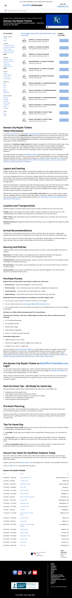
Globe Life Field (24, 493)
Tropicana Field (24, 506)
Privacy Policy (55, 578)
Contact (53, 580)
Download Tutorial (57, 575)
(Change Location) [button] (61, 34)
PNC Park (23, 545)
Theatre (53, 568)
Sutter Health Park (25, 477)
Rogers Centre (24, 532)
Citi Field (22, 510)
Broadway (54, 569)
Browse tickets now (26, 462)
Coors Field (23, 521)
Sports (53, 565)
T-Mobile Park (24, 481)
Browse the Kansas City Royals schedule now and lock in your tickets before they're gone (35, 355)
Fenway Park (23, 539)
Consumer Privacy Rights (58, 579)
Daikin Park (23, 542)
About (53, 572)
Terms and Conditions (57, 576)
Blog (52, 583)
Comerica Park (24, 518)
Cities (52, 570)
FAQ (52, 573)
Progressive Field (25, 536)
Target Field (23, 500)
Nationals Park (24, 503)
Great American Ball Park (27, 497)
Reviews (53, 582)
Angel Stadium (24, 529)
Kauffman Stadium (25, 484)
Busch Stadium (24, 490)
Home (52, 563)
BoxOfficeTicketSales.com (54, 363)
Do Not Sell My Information (59, 586)
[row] (45, 40)
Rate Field (23, 487)
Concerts (54, 566)
